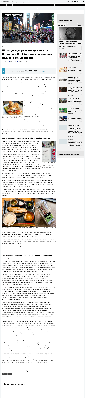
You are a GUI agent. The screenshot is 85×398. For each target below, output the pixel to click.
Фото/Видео (44, 4)
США (4, 373)
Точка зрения (7, 47)
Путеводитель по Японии (33, 4)
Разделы (51, 5)
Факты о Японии (17, 4)
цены (10, 373)
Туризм (20, 61)
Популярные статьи (61, 5)
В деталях (9, 4)
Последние (3, 4)
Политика (5, 61)
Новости (24, 4)
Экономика (13, 61)
